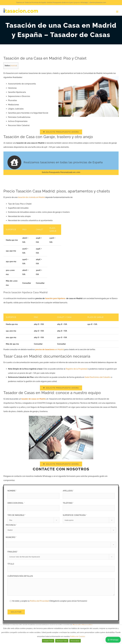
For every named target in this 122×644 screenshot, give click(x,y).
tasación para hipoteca (55, 298)
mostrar (14, 66)
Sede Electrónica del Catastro (98, 377)
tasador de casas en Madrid (33, 399)
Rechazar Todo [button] (62, 641)
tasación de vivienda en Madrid (31, 197)
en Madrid (49, 349)
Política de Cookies (77, 636)
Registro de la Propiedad (76, 369)
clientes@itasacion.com (97, 2)
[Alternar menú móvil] (117, 11)
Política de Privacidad (39, 601)
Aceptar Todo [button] (48, 641)
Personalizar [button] (75, 641)
